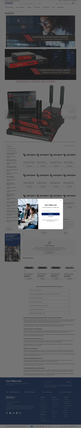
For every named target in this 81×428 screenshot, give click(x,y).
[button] (60, 201)
